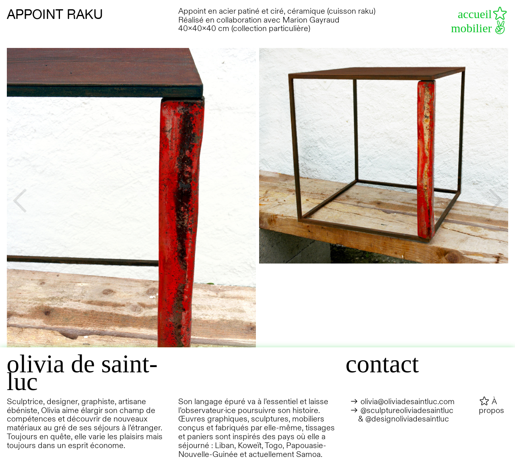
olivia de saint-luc (82, 373)
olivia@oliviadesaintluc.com (407, 401)
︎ (495, 200)
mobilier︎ (479, 28)
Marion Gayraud (311, 20)
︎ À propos (491, 405)
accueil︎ (483, 14)
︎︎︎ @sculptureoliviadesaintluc (401, 410)
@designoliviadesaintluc (407, 419)
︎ (19, 200)
